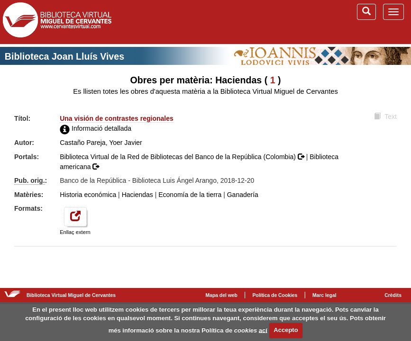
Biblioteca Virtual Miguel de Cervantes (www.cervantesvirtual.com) (56, 21)
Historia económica (88, 194)
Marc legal (324, 295)
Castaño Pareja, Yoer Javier (101, 142)
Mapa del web (221, 295)
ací (263, 329)
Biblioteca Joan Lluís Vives (64, 56)
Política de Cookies (274, 295)
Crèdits (393, 295)
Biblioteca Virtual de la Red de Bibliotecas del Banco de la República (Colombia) (183, 157)
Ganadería (242, 194)
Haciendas (137, 194)
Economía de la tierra (189, 194)
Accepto (286, 329)
